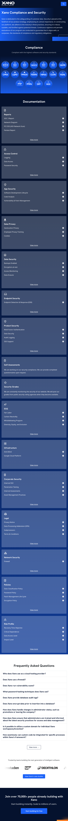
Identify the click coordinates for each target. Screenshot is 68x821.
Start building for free (34, 811)
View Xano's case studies (34, 776)
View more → (34, 747)
